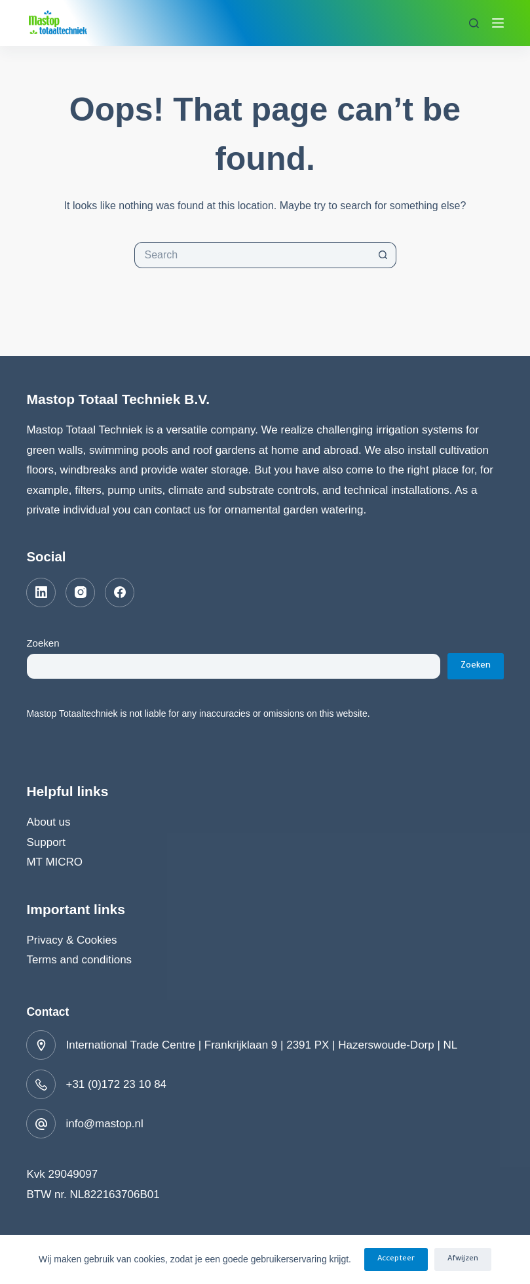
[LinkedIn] (41, 592)
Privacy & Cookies (71, 940)
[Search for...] (252, 255)
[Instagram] (80, 592)
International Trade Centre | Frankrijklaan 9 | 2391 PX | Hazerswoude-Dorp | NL (261, 1045)
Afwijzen (462, 1259)
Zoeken (42, 643)
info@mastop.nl (104, 1123)
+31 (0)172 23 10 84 (116, 1084)
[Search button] (383, 255)
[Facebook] (119, 592)
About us (48, 822)
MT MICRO (54, 862)
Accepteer (396, 1259)
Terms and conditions (79, 959)
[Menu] (498, 23)
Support (46, 842)
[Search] (474, 23)
